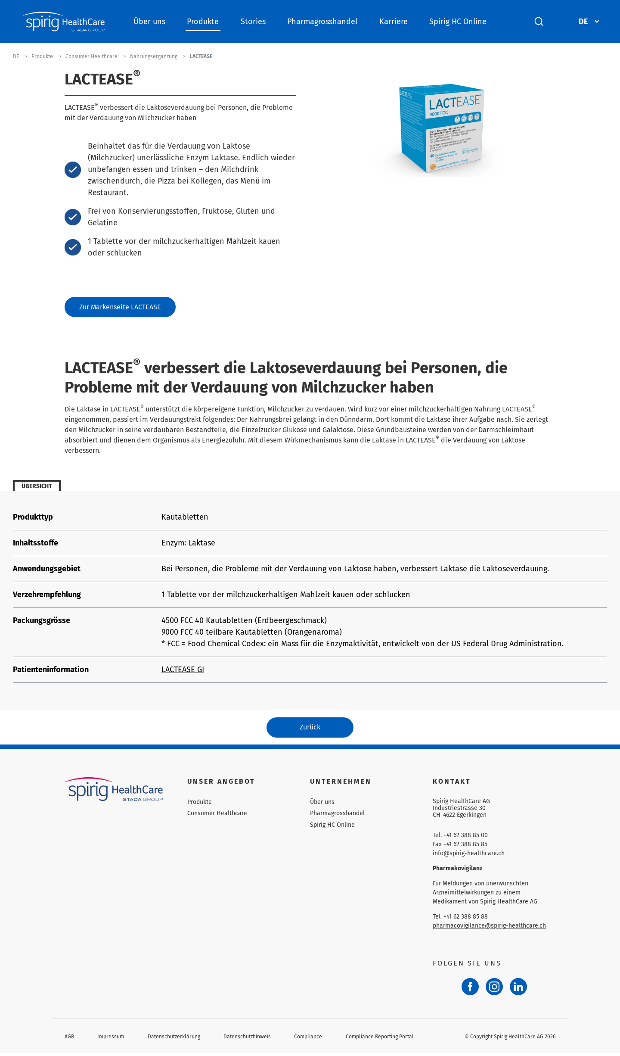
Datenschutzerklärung (174, 1039)
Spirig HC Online (458, 21)
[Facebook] (470, 989)
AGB (69, 1039)
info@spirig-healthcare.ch (469, 856)
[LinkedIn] (518, 989)
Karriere (393, 21)
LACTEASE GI (182, 671)
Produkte (203, 21)
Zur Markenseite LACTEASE (120, 307)
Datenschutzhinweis (247, 1039)
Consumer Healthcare (217, 816)
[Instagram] (494, 989)
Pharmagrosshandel (322, 21)
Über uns (149, 21)
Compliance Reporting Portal (380, 1039)
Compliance (308, 1039)
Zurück (310, 729)
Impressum (110, 1039)
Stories (253, 21)
